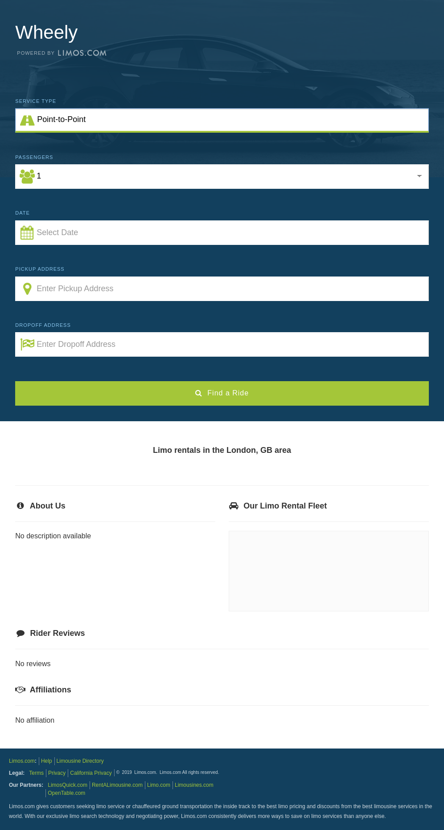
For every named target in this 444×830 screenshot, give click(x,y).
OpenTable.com (66, 793)
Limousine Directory (80, 761)
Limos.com (22, 761)
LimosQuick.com (67, 785)
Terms (36, 773)
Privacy (57, 773)
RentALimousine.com (117, 785)
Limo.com (158, 785)
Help (46, 761)
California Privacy (90, 773)
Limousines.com (194, 785)
